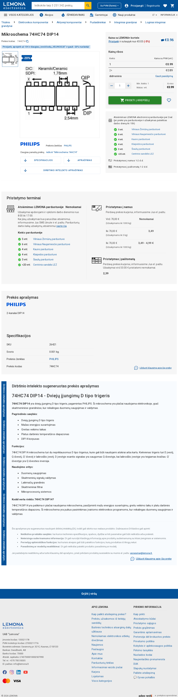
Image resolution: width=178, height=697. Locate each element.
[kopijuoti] (27, 41)
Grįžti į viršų (89, 590)
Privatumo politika (144, 637)
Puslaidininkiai (98, 22)
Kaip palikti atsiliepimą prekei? (109, 610)
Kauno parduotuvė (141, 139)
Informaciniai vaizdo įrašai (107, 663)
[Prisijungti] (134, 5)
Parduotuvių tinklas (103, 659)
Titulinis (5, 22)
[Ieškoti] (87, 5)
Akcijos (46, 15)
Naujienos (97, 641)
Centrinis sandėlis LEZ (143, 153)
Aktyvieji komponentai (69, 22)
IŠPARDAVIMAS (73, 15)
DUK (136, 660)
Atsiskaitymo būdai (145, 615)
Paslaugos (98, 645)
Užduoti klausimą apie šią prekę (153, 364)
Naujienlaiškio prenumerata (149, 655)
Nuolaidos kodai (143, 651)
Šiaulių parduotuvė (141, 149)
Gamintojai (99, 15)
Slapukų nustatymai (145, 664)
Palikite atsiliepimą (144, 669)
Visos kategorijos (102, 677)
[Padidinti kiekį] (111, 86)
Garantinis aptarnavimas (148, 628)
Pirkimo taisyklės (143, 646)
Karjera (96, 668)
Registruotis (153, 5)
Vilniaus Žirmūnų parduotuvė (146, 129)
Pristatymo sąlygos (145, 619)
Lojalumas (98, 672)
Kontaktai (97, 654)
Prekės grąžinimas (144, 624)
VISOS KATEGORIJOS (19, 14)
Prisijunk (114, 41)
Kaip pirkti (139, 610)
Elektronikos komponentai (33, 22)
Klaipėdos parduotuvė (143, 144)
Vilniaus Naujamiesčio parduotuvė (149, 134)
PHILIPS (68, 143)
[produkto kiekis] (120, 86)
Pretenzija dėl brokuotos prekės (152, 633)
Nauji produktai (124, 15)
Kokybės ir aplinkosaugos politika (153, 642)
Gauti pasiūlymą (164, 76)
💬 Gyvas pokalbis (144, 673)
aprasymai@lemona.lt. (141, 549)
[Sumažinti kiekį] (128, 86)
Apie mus (97, 650)
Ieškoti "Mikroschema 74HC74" (61, 148)
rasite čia (61, 222)
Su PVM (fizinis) (109, 5)
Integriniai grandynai (125, 22)
